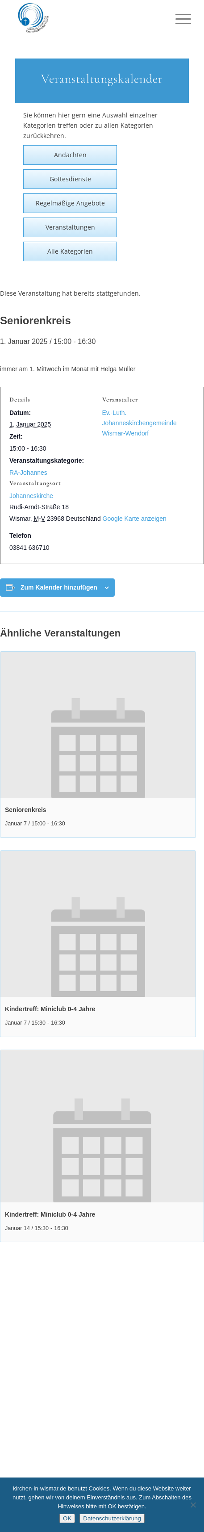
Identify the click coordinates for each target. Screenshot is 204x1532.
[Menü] (176, 19)
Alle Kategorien (70, 251)
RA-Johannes (28, 472)
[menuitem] (176, 19)
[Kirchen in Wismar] (84, 18)
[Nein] (192, 1504)
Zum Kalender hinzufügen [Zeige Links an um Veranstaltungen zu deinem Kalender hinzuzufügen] (59, 587)
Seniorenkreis (25, 809)
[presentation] (98, 725)
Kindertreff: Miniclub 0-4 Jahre (50, 1009)
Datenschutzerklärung (112, 1518)
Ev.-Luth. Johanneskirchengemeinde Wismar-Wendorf (139, 423)
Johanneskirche (31, 495)
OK (67, 1518)
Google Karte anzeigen (135, 518)
